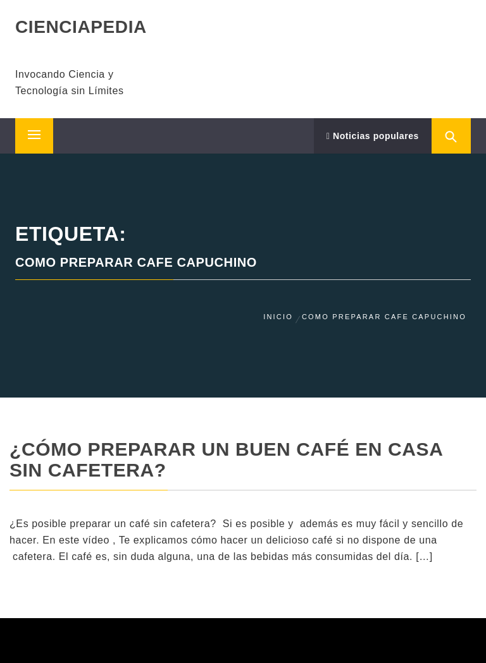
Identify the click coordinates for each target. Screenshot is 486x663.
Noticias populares (373, 136)
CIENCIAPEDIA (81, 27)
